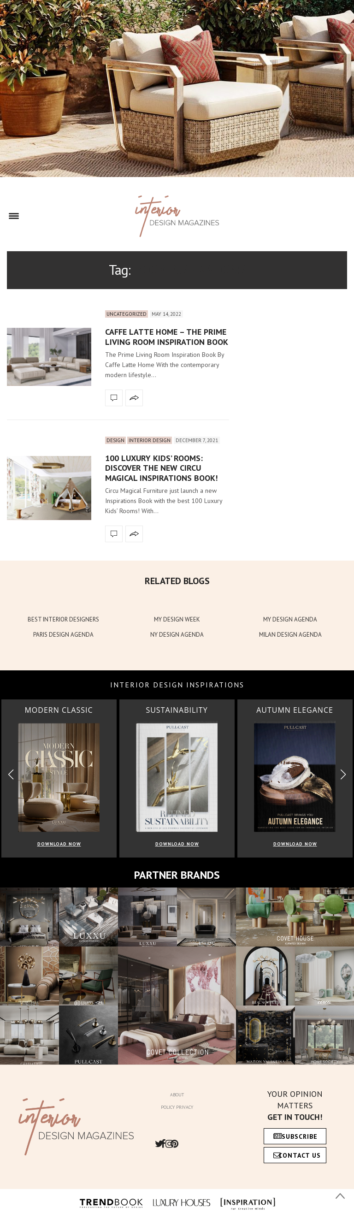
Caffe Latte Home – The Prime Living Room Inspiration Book (166, 336)
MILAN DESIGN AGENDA (290, 635)
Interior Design (150, 440)
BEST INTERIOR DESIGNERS (63, 619)
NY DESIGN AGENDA (177, 635)
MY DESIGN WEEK (177, 619)
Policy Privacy (177, 1107)
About (177, 1095)
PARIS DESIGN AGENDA (63, 635)
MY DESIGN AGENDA (290, 619)
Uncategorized (126, 314)
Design (115, 440)
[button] (343, 774)
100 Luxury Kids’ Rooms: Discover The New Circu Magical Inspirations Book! (161, 468)
